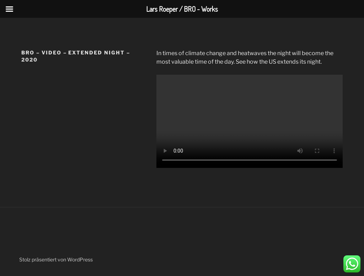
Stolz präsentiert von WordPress (56, 259)
